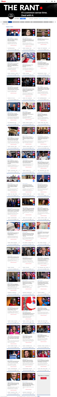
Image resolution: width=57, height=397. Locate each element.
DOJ (30, 170)
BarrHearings (39, 345)
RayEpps (30, 217)
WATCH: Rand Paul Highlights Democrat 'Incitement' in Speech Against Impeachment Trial (13, 285)
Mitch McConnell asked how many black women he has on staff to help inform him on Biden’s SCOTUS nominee (43, 186)
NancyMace (27, 48)
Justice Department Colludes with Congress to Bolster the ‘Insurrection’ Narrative (28, 161)
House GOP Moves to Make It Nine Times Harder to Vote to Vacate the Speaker (13, 39)
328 (29, 244)
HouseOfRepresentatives (11, 48)
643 (14, 244)
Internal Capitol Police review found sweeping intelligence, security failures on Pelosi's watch (13, 186)
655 (29, 148)
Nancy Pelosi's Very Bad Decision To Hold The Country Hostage (13, 362)
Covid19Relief (28, 345)
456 (44, 269)
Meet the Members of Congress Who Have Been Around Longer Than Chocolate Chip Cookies (13, 139)
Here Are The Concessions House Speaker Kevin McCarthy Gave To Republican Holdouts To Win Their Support (28, 90)
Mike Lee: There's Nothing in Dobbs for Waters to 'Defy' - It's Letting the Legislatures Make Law (28, 138)
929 (44, 322)
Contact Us (35, 396)
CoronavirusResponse (14, 368)
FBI (26, 217)
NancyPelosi (15, 242)
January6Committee (13, 217)
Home (18, 396)
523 (14, 294)
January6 (45, 217)
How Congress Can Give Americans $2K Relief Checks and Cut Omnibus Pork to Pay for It (28, 313)
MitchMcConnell (12, 122)
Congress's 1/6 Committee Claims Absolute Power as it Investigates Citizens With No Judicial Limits (13, 210)
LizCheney (29, 242)
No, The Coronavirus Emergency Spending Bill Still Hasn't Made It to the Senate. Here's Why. (43, 361)
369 (13, 148)
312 (14, 347)
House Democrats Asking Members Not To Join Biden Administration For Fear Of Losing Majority (43, 309)
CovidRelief (12, 345)
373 (14, 370)
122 (44, 244)
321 (28, 99)
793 (43, 195)
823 (13, 269)
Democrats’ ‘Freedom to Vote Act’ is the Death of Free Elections (28, 65)
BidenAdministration (40, 73)
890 (44, 148)
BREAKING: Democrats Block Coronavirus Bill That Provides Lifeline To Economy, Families (28, 361)
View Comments (13, 45)
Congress (11, 37)
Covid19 (9, 345)
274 (43, 172)
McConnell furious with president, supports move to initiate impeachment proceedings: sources (28, 283)
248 (43, 49)
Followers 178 (41, 18)
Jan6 (42, 146)
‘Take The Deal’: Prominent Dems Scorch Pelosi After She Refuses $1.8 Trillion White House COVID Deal (13, 338)
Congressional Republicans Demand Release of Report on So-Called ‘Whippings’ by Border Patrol (28, 186)
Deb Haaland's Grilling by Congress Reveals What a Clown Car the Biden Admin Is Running (43, 63)
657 (29, 172)
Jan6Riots (42, 217)
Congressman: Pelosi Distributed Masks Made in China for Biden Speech (43, 233)
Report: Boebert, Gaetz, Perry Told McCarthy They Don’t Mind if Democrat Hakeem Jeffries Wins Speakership (43, 89)
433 (44, 124)
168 (29, 322)
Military (12, 242)
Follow (23, 18)
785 (13, 99)
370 (43, 99)
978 (13, 195)
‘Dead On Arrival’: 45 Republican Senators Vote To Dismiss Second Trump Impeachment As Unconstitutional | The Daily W (43, 259)
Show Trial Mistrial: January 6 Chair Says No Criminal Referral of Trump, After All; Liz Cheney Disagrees (13, 162)
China (38, 242)
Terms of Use (28, 396)
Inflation (42, 122)
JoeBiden (16, 73)
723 (28, 347)
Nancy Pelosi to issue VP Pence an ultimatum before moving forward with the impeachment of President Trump (43, 283)
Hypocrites (26, 242)
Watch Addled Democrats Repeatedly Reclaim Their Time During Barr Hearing (43, 336)
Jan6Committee (45, 146)
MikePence (42, 292)
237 (29, 294)
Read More (43, 378)
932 (14, 219)
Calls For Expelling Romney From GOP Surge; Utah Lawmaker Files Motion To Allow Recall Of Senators (13, 384)
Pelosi (44, 368)
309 (14, 124)
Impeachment (13, 73)
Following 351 (46, 18)
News (30, 48)
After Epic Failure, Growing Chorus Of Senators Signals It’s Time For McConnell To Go (13, 114)
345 (29, 370)
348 (44, 294)
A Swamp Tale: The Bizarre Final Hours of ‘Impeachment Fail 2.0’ (13, 257)
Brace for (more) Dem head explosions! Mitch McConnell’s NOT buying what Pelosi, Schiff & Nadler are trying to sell (28, 384)
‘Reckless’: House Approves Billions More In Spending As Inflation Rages (42, 115)
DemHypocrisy (10, 292)
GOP (41, 48)
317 (28, 49)
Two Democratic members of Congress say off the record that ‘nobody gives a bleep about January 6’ (43, 138)
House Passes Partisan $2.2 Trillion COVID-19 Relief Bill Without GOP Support (27, 337)
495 (29, 124)
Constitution (24, 146)
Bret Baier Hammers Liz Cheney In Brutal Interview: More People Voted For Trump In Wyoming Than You (28, 234)
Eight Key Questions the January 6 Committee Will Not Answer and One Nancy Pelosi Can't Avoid (43, 163)
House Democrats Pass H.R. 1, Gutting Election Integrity (28, 259)
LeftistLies (28, 146)
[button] (46, 1)
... (19, 48)
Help (33, 396)
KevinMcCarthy (45, 48)
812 (29, 219)
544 (29, 269)
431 (44, 219)
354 (44, 347)
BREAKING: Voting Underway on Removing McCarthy (43, 39)
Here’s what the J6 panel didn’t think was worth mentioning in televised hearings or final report (13, 88)
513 (14, 49)
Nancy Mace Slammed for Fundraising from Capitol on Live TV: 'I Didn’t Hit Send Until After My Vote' (28, 40)
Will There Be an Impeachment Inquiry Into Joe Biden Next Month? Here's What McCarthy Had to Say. (13, 65)
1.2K (14, 172)
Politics (8, 37)
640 (29, 195)
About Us (24, 396)
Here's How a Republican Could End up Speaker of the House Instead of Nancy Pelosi (13, 309)
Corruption (27, 122)
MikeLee (31, 146)
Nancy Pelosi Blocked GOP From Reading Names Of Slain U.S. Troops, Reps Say (13, 233)
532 (44, 370)
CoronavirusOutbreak (25, 368)
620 (14, 322)
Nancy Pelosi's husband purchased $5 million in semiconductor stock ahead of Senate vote (28, 114)
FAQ (31, 396)
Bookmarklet (21, 396)
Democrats (27, 73)
